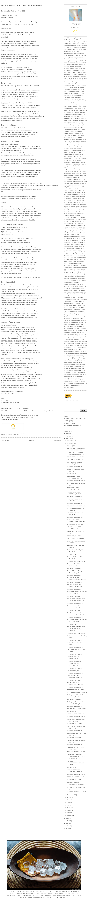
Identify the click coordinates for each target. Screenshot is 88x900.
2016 (67, 433)
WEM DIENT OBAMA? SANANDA (76, 506)
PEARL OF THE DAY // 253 (74, 744)
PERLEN (66, 421)
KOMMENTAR (68, 423)
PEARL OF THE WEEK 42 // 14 (76, 633)
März (68, 810)
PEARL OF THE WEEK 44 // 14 (76, 480)
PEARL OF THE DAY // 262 (74, 575)
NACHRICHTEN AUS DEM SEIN (12, 434)
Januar (69, 815)
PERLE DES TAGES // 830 (74, 496)
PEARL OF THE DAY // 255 (74, 687)
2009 (67, 828)
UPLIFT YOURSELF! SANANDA (76, 714)
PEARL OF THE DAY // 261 (74, 589)
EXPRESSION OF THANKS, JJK (76, 524)
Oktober (69, 446)
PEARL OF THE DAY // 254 (74, 706)
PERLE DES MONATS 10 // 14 (75, 784)
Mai (68, 805)
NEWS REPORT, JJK (73, 671)
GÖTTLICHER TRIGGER (71, 425)
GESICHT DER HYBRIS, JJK (75, 457)
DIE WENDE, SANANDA (74, 536)
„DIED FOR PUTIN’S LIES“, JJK (76, 751)
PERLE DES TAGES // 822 (74, 680)
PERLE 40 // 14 (71, 767)
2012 (67, 821)
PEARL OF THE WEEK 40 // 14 (76, 774)
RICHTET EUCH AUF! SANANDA (76, 709)
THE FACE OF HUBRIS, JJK (75, 459)
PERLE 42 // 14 (71, 624)
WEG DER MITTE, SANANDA (75, 690)
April (68, 807)
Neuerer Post (5, 440)
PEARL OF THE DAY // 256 (74, 673)
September (70, 795)
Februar (69, 812)
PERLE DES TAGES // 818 (74, 754)
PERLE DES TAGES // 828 (74, 582)
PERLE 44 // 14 (71, 473)
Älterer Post (57, 440)
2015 (67, 436)
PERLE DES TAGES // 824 (74, 654)
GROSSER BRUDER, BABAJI (75, 777)
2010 (67, 826)
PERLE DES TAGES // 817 (74, 779)
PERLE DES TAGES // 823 (74, 668)
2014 (67, 438)
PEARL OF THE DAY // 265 (74, 466)
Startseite (31, 440)
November (70, 443)
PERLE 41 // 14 (71, 711)
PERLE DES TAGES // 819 (74, 737)
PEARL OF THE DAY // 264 (74, 503)
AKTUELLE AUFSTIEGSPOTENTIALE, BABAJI (75, 763)
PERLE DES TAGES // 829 (74, 568)
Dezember (70, 440)
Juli (68, 800)
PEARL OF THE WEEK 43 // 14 (76, 561)
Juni (68, 802)
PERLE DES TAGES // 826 (74, 610)
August (69, 797)
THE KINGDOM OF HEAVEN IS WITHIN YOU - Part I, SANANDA (76, 628)
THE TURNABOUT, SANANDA (75, 538)
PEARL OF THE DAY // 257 (74, 661)
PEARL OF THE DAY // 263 (74, 517)
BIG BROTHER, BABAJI (74, 782)
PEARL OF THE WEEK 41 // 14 (76, 716)
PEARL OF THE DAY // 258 (74, 647)
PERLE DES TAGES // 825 (74, 640)
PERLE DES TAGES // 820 (74, 723)
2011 (67, 823)
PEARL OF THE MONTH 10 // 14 (76, 791)
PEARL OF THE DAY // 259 (74, 617)
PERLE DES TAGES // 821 (74, 699)
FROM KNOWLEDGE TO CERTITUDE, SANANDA (21, 6)
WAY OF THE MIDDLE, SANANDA (77, 692)
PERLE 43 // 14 (71, 554)
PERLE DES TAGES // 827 (74, 596)
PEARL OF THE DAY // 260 (74, 603)
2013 (67, 818)
